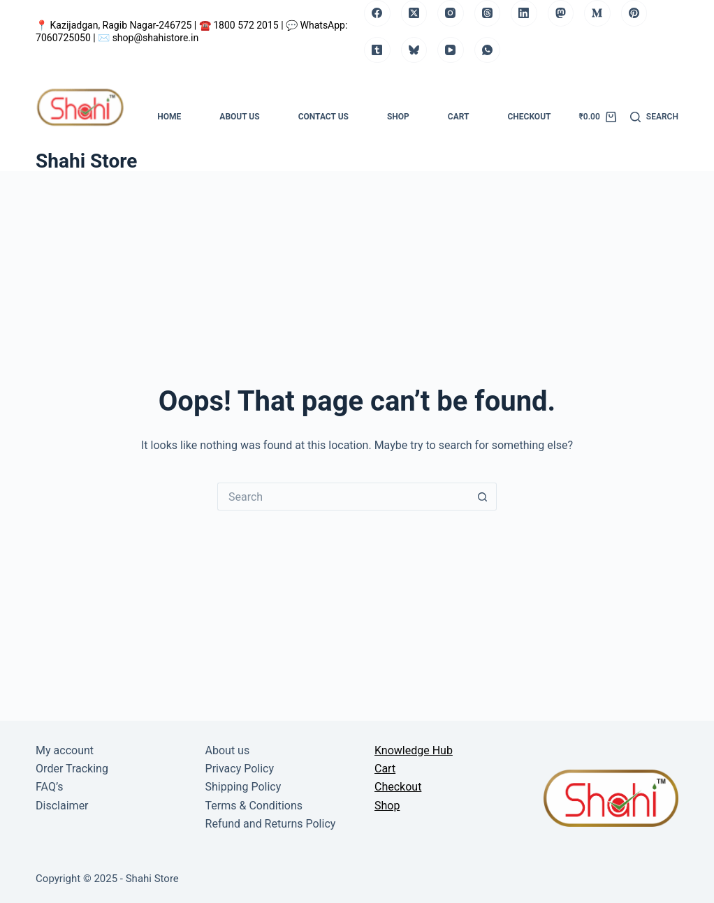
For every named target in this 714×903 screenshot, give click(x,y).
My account (65, 750)
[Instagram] (450, 13)
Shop (398, 117)
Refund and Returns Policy (270, 823)
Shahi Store (86, 160)
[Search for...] (343, 497)
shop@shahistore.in (155, 37)
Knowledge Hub (413, 750)
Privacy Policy (240, 768)
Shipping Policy (243, 786)
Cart (458, 117)
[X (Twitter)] (414, 13)
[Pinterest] (634, 13)
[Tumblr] (377, 50)
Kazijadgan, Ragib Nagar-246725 (122, 25)
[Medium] (597, 13)
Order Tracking (72, 768)
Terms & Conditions (254, 805)
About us (239, 117)
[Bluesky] (414, 50)
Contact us (323, 117)
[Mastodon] (561, 13)
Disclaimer (62, 805)
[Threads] (487, 13)
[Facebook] (377, 13)
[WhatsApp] (487, 50)
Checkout (529, 117)
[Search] (654, 117)
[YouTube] (450, 50)
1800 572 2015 (247, 25)
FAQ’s (49, 786)
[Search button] (483, 497)
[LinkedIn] (524, 13)
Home (169, 117)
